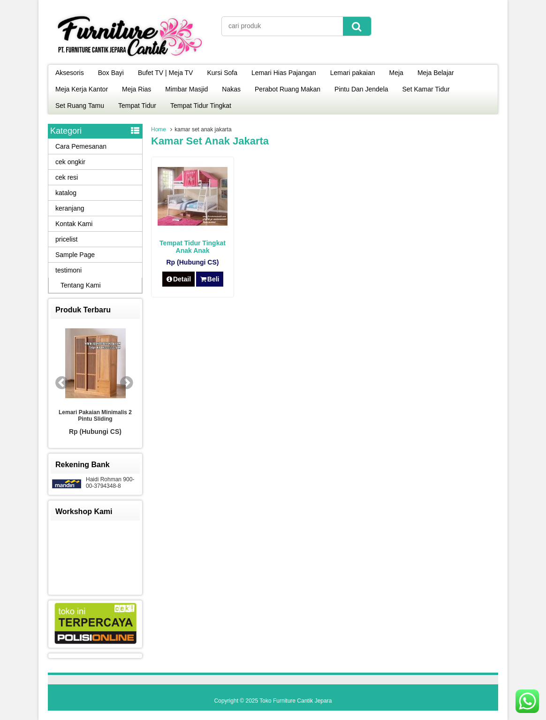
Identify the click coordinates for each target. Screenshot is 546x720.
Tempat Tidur (137, 105)
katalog (65, 193)
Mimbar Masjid (186, 89)
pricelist (66, 239)
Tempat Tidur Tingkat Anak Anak (192, 246)
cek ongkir (70, 162)
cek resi (66, 177)
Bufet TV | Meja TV (165, 72)
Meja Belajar (435, 72)
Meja (396, 72)
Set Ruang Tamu (79, 105)
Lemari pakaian (352, 72)
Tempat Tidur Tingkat (200, 105)
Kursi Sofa (222, 72)
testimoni (68, 270)
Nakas (231, 89)
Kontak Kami (73, 223)
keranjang (69, 208)
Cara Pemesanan (80, 146)
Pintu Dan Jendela (361, 89)
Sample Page (75, 254)
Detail (178, 279)
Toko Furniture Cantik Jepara (295, 700)
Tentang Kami (81, 285)
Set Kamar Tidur (426, 89)
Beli (209, 279)
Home (158, 129)
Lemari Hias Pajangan (283, 72)
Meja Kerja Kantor (81, 89)
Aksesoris (69, 72)
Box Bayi (111, 72)
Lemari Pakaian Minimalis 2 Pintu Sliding (95, 415)
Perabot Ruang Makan (287, 89)
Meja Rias (136, 89)
